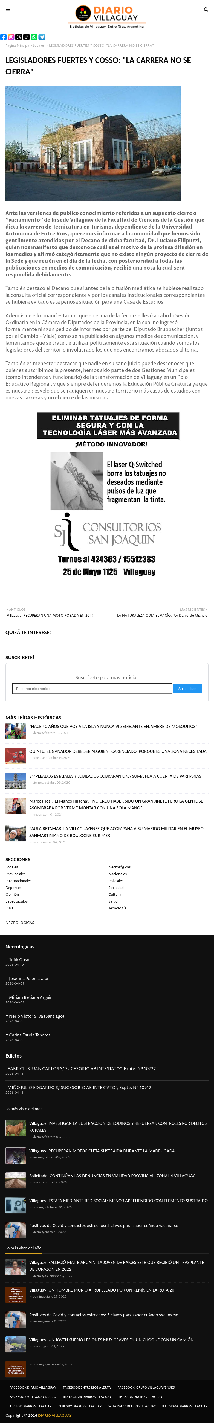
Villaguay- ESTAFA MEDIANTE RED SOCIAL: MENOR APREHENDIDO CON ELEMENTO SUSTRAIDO (118, 1201)
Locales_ (39, 45)
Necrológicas (119, 867)
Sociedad (116, 887)
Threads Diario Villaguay (140, 1397)
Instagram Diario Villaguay (87, 1397)
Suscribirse (187, 689)
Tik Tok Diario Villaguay (30, 1406)
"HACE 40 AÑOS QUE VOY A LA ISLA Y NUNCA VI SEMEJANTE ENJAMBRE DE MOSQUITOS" (113, 726)
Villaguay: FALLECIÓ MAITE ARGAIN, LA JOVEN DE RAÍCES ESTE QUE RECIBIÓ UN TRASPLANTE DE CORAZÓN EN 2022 (116, 1266)
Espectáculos (16, 901)
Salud (113, 901)
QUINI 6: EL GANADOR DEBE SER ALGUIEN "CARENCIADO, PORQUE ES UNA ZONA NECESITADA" (119, 751)
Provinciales (15, 874)
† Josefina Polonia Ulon (27, 979)
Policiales (115, 881)
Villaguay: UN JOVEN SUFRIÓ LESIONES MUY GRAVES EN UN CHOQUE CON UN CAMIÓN (111, 1340)
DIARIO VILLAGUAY (55, 1415)
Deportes (13, 887)
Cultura (114, 894)
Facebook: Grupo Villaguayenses (146, 1388)
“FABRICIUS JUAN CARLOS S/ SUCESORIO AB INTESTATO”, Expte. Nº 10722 (80, 1069)
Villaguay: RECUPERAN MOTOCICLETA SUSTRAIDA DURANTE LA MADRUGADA (102, 1151)
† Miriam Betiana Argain (29, 997)
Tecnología (117, 908)
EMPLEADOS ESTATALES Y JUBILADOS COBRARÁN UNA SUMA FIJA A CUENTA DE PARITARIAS (115, 776)
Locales (11, 867)
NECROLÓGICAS (19, 922)
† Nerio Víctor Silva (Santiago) (34, 1016)
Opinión (12, 894)
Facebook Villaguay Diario (33, 1397)
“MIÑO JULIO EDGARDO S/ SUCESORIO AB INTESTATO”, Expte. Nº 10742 (78, 1088)
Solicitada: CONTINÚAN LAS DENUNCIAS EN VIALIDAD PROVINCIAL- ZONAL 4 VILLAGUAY (112, 1176)
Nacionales (117, 874)
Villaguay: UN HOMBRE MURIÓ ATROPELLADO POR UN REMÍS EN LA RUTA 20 (101, 1290)
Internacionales (18, 881)
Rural (9, 908)
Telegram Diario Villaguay (184, 1406)
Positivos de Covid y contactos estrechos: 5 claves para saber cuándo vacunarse (103, 1225)
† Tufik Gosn (17, 960)
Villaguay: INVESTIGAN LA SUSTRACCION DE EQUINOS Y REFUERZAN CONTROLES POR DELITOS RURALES (118, 1126)
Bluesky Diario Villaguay (80, 1406)
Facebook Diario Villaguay (33, 1388)
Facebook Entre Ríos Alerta (87, 1388)
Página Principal (17, 45)
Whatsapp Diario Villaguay (132, 1406)
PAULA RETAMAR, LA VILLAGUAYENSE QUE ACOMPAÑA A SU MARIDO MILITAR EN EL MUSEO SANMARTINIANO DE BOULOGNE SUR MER (116, 832)
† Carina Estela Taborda (28, 1035)
